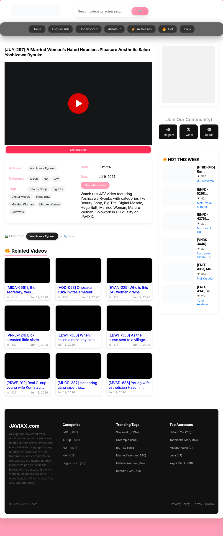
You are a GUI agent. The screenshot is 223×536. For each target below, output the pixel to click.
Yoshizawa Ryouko (42, 168)
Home (37, 29)
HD (46, 178)
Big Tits (58, 189)
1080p (34, 178)
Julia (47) (175, 455)
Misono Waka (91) (181, 447)
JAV (56, 178)
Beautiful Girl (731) (128, 471)
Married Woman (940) (131, 455)
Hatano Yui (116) (180, 432)
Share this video (95, 185)
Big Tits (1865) (126, 447)
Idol (69, 455)
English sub (60, 29)
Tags (187, 29)
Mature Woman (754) (130, 463)
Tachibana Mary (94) (183, 440)
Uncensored (88, 29)
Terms (197, 504)
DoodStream (78, 149)
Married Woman (22, 204)
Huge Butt (43, 196)
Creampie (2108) (127, 440)
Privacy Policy (180, 504)
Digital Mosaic (21, 196)
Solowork (17, 212)
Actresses (141, 29)
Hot (167, 29)
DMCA (209, 504)
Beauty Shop (38, 189)
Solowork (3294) (127, 432)
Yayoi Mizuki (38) (181, 463)
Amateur (114, 29)
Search (70, 236)
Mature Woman (49, 204)
